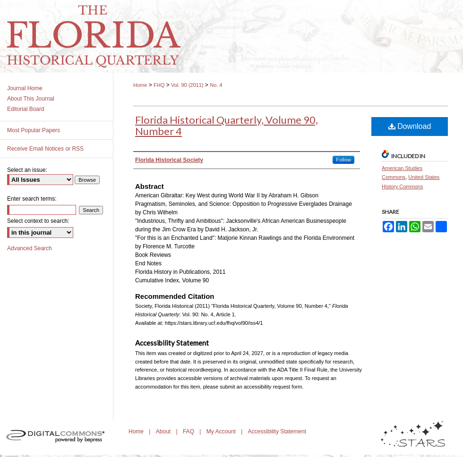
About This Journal (30, 98)
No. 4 (216, 85)
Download (409, 126)
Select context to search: (38, 221)
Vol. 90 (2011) (187, 85)
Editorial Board (25, 109)
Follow (343, 159)
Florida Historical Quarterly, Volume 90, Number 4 (226, 125)
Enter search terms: (32, 198)
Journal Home (25, 88)
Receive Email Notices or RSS (45, 148)
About (164, 431)
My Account (221, 431)
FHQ (159, 85)
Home (140, 85)
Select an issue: (27, 170)
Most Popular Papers (33, 130)
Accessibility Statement (277, 431)
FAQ (189, 431)
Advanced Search (29, 248)
